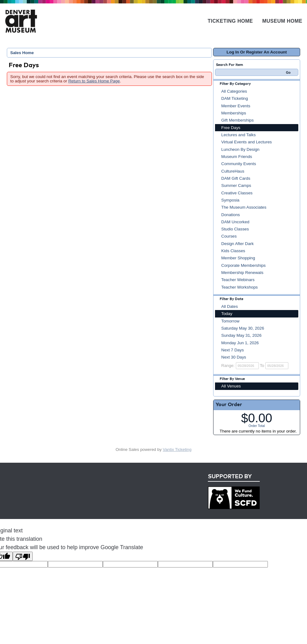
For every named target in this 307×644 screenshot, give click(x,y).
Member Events (235, 106)
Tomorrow (230, 321)
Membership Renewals (242, 272)
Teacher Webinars (237, 279)
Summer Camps (236, 185)
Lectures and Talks (238, 134)
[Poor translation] (23, 556)
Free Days (230, 127)
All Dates (229, 306)
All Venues (231, 386)
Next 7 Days (232, 350)
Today (226, 313)
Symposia (230, 200)
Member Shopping (238, 258)
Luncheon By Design (240, 149)
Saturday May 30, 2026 (242, 328)
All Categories (234, 91)
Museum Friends (236, 156)
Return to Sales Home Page (94, 81)
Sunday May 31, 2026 (241, 335)
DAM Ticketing (234, 98)
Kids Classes (233, 250)
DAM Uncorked (235, 222)
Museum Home (282, 21)
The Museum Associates (243, 207)
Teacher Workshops (239, 287)
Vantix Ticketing (177, 449)
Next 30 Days (233, 357)
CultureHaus (232, 171)
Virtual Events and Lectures (246, 142)
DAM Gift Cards (235, 178)
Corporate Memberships (243, 265)
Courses (229, 236)
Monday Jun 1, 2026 (240, 343)
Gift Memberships (237, 120)
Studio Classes (235, 229)
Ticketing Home (230, 21)
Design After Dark (237, 243)
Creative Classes (237, 193)
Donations (230, 214)
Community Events (238, 163)
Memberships (233, 113)
